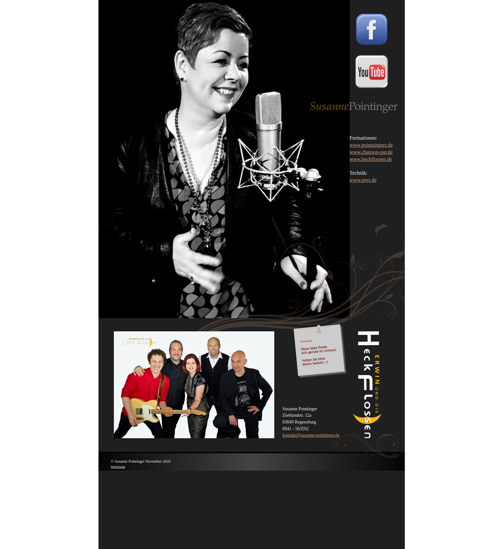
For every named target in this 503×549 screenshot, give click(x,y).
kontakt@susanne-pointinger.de (311, 435)
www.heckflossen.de (371, 159)
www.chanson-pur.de (371, 152)
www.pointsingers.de (371, 145)
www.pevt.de (363, 180)
